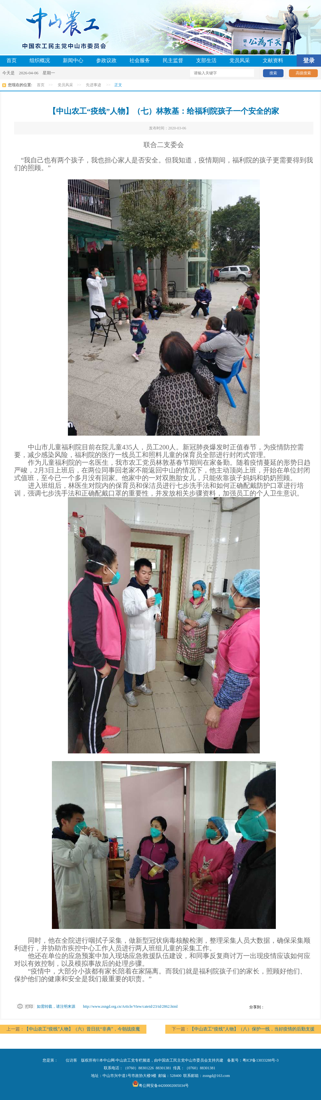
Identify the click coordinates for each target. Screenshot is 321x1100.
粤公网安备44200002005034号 (160, 1085)
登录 (309, 60)
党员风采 (239, 60)
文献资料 (273, 60)
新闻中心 (73, 60)
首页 (11, 60)
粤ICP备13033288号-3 (261, 1060)
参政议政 (106, 60)
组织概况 (39, 60)
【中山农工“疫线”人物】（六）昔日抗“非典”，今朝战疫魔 (82, 1029)
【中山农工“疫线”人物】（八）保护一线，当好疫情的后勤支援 (252, 1029)
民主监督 (173, 60)
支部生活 (206, 60)
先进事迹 (93, 85)
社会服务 (139, 60)
